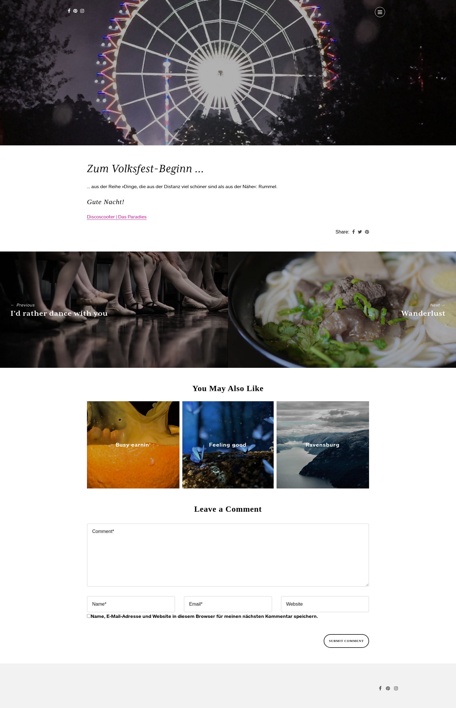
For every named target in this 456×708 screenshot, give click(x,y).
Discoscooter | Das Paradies (117, 217)
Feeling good (228, 444)
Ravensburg (323, 444)
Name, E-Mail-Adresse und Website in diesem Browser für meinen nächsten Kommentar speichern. (204, 616)
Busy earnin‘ (133, 444)
